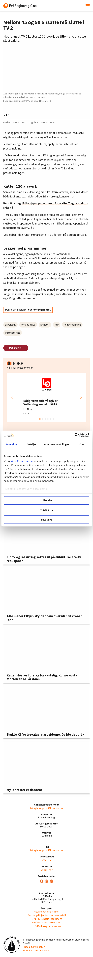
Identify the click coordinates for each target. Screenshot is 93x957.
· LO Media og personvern (46, 926)
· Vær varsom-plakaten (36, 950)
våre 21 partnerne (22, 461)
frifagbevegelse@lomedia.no (46, 808)
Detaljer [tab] (31, 444)
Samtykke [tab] (11, 444)
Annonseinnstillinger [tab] (56, 444)
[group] (46, 397)
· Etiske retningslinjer (46, 911)
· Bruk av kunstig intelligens (46, 919)
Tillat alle (46, 500)
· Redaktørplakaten (34, 947)
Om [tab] (82, 444)
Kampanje (17, 290)
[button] (81, 397)
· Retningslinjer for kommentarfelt (46, 915)
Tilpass (46, 509)
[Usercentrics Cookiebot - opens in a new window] (74, 435)
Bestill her (47, 870)
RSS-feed (46, 860)
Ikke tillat (46, 519)
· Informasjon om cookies (46, 922)
